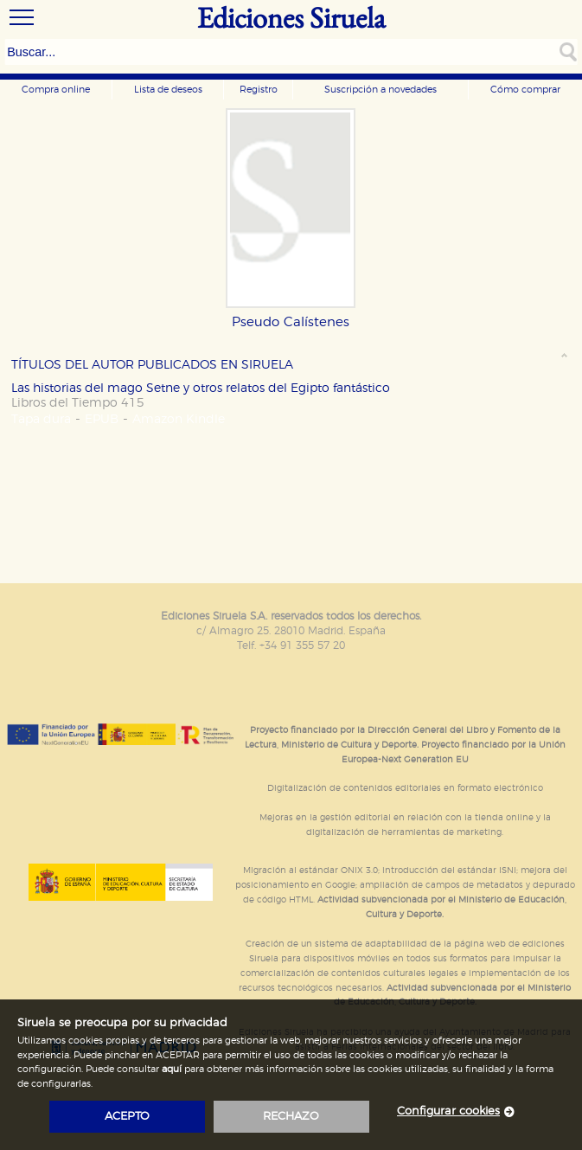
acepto (127, 1116)
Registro (259, 89)
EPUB (101, 419)
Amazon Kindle (178, 419)
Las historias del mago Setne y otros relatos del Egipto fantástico (200, 388)
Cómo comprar (525, 89)
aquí (172, 1069)
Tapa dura (41, 419)
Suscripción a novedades (380, 89)
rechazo (291, 1116)
